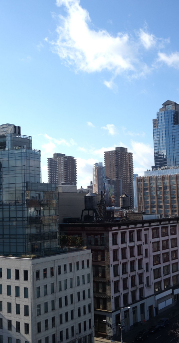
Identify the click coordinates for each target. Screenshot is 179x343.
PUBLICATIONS (118, 280)
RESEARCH (144, 274)
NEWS (124, 286)
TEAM (103, 274)
